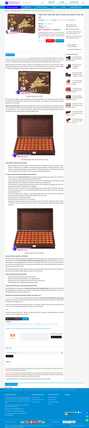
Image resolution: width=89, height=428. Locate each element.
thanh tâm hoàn (45, 324)
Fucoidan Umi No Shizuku (28, 389)
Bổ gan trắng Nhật (72, 389)
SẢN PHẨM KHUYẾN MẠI (41, 7)
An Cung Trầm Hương (26, 10)
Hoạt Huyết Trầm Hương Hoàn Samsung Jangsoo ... (77, 121)
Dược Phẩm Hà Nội (10, 298)
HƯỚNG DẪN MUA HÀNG (76, 7)
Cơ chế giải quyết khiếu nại (37, 399)
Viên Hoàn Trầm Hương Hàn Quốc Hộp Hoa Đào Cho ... (77, 105)
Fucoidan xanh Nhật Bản (39, 389)
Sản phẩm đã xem (12, 384)
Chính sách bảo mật (35, 397)
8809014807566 (37, 324)
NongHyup (47, 27)
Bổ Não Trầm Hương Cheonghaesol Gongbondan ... (76, 66)
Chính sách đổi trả (52, 399)
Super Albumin (64, 389)
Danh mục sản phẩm (12, 7)
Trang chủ (7, 10)
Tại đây (78, 33)
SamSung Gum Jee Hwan (17, 389)
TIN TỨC (54, 7)
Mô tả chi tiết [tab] (10, 54)
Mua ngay (50, 40)
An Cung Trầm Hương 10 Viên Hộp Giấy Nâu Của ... (77, 113)
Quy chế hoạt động (35, 402)
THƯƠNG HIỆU (27, 7)
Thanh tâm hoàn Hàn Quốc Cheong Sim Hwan (17, 58)
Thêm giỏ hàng (59, 40)
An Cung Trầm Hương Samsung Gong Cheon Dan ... (77, 59)
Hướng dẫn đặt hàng (52, 397)
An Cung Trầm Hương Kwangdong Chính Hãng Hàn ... (77, 74)
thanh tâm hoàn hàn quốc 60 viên (13, 324)
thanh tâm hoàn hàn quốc (27, 324)
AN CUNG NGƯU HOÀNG (15, 10)
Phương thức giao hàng (53, 402)
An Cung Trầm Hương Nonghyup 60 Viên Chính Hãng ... (77, 82)
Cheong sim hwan (54, 324)
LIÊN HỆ (63, 7)
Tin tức (49, 404)
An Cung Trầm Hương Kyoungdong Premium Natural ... (77, 90)
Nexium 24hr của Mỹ (50, 389)
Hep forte (57, 389)
